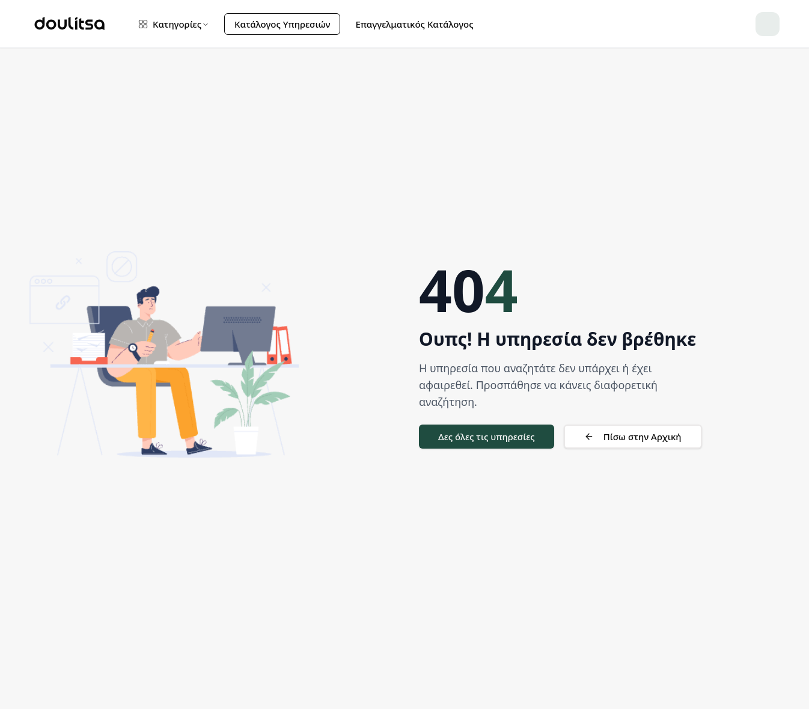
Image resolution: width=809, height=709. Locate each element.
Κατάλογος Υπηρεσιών (282, 24)
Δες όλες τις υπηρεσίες (486, 437)
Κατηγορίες (173, 24)
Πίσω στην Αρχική (633, 437)
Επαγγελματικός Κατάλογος (414, 24)
